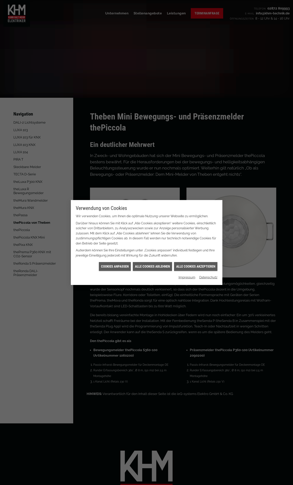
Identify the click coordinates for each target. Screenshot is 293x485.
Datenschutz (208, 273)
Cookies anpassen (115, 262)
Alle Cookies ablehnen (152, 262)
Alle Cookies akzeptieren (195, 262)
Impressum (187, 273)
